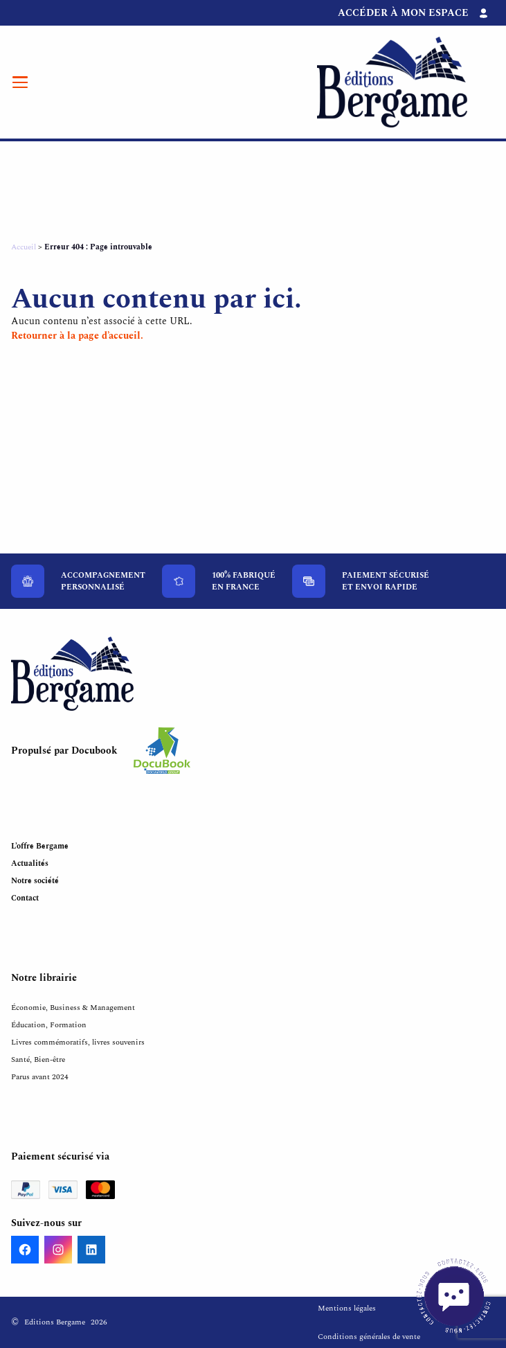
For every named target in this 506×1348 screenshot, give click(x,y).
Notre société (35, 881)
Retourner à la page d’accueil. (77, 335)
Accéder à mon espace (403, 13)
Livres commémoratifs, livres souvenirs (78, 1042)
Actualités (29, 863)
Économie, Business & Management (73, 1007)
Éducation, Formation (49, 1025)
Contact (25, 898)
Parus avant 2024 (40, 1077)
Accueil (23, 247)
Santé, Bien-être (38, 1059)
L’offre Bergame (40, 846)
